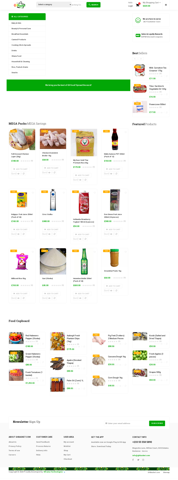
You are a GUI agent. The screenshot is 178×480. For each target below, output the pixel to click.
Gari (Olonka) (47, 282)
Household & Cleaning (21, 62)
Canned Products (19, 40)
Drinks (14, 51)
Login (130, 6)
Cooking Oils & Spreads (21, 45)
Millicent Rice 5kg (18, 282)
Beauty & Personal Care (21, 29)
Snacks (15, 73)
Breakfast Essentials (20, 34)
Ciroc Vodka (47, 216)
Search (93, 5)
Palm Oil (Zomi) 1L (75, 386)
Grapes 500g (155, 378)
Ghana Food (16, 56)
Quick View (13, 173)
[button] (151, 4)
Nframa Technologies (53, 478)
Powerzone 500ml (157, 105)
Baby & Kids (16, 23)
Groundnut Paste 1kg (112, 274)
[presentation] (135, 58)
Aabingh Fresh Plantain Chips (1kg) (73, 343)
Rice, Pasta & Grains (20, 67)
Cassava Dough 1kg (117, 362)
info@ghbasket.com (141, 461)
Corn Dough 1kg (115, 383)
